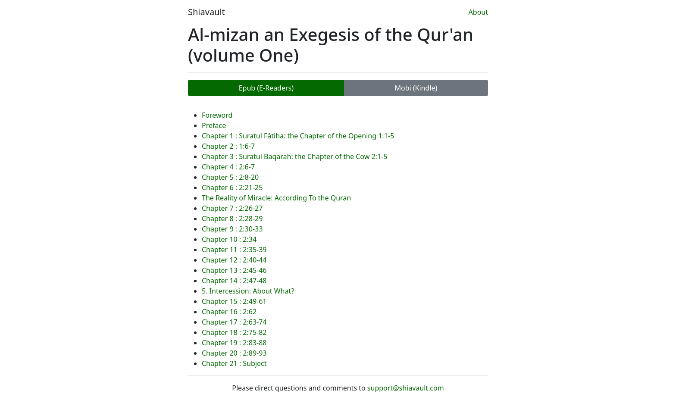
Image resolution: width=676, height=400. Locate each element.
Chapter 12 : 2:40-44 (234, 260)
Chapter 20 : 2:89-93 (234, 353)
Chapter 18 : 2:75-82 (234, 332)
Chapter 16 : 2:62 (229, 311)
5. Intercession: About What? (248, 291)
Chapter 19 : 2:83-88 (234, 342)
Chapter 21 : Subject (234, 363)
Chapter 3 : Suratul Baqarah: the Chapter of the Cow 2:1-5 (294, 156)
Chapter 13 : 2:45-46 (234, 270)
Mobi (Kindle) (415, 88)
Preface (214, 125)
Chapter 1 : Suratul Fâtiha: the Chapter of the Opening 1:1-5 (298, 136)
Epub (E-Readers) (266, 88)
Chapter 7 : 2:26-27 (232, 208)
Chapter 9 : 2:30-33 (232, 229)
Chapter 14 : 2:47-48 (234, 280)
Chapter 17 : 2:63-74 (234, 322)
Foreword (217, 115)
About (478, 12)
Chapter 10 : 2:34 (229, 239)
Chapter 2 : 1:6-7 (228, 146)
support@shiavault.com (405, 388)
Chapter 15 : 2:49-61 (234, 301)
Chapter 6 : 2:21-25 (232, 187)
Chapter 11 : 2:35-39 (234, 249)
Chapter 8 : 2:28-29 (232, 218)
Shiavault (206, 12)
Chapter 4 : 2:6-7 (228, 167)
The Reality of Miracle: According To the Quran (276, 198)
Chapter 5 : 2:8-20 (230, 177)
